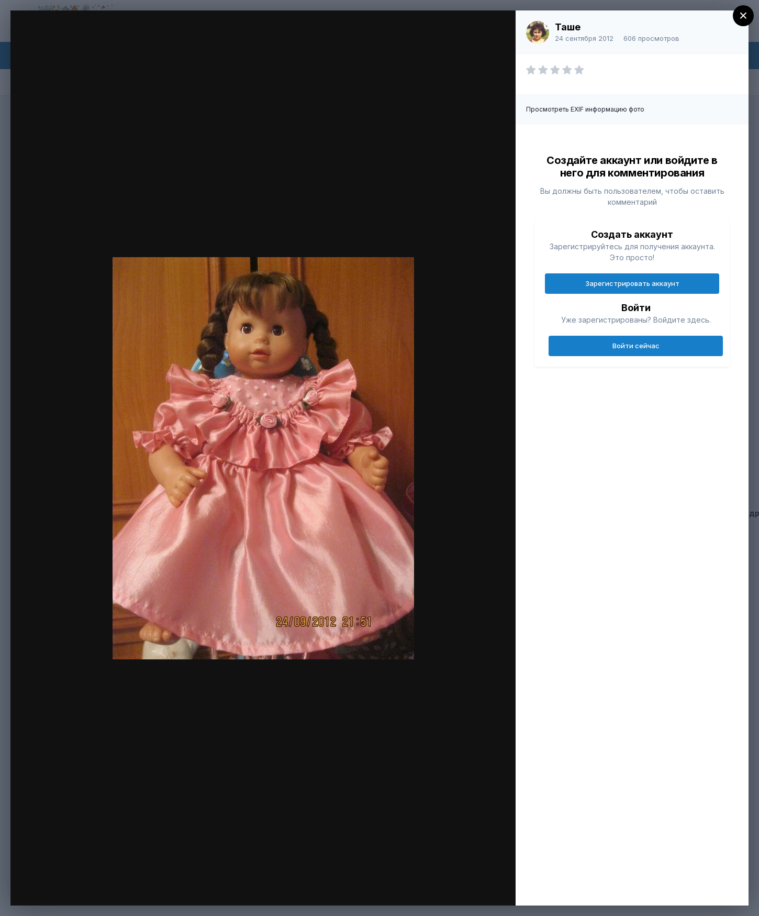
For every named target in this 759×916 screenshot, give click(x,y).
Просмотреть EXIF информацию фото (585, 109)
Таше (568, 26)
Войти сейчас (636, 345)
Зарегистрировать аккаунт (632, 283)
